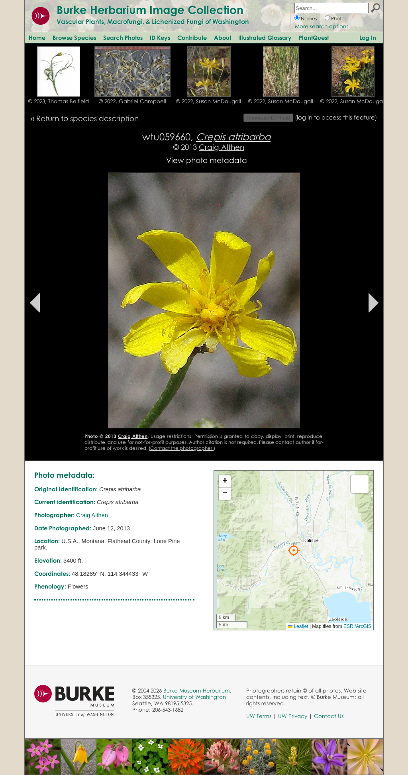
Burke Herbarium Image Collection (150, 9)
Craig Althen (221, 146)
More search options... (324, 26)
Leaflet (298, 626)
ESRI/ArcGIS (357, 626)
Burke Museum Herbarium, (197, 690)
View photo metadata (206, 160)
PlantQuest (314, 37)
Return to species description (87, 118)
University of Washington (194, 697)
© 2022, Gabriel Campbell (132, 101)
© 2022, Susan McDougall (208, 101)
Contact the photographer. (182, 448)
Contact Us (328, 716)
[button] (293, 550)
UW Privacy (292, 716)
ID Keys (160, 37)
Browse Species (74, 37)
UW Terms (258, 716)
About (222, 37)
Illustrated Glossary (265, 37)
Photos (339, 19)
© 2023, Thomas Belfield (58, 101)
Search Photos (123, 37)
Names (309, 19)
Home (37, 37)
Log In (367, 37)
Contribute (192, 37)
